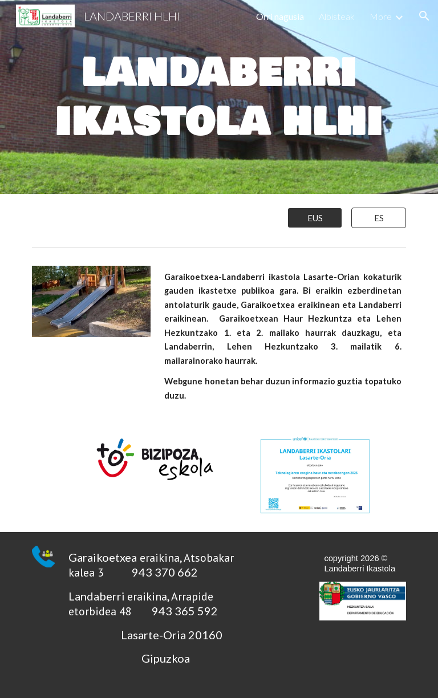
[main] (218, 97)
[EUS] (314, 218)
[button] (424, 16)
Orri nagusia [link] (280, 16)
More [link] (381, 16)
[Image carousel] (91, 308)
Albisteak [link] (337, 16)
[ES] (378, 218)
